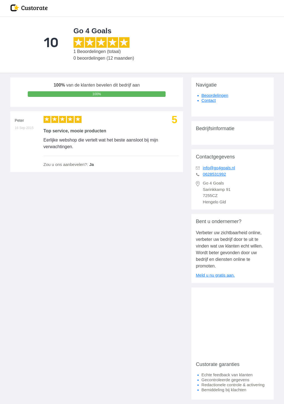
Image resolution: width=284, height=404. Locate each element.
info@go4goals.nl (219, 167)
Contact (208, 100)
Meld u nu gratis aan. (215, 275)
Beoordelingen (214, 95)
